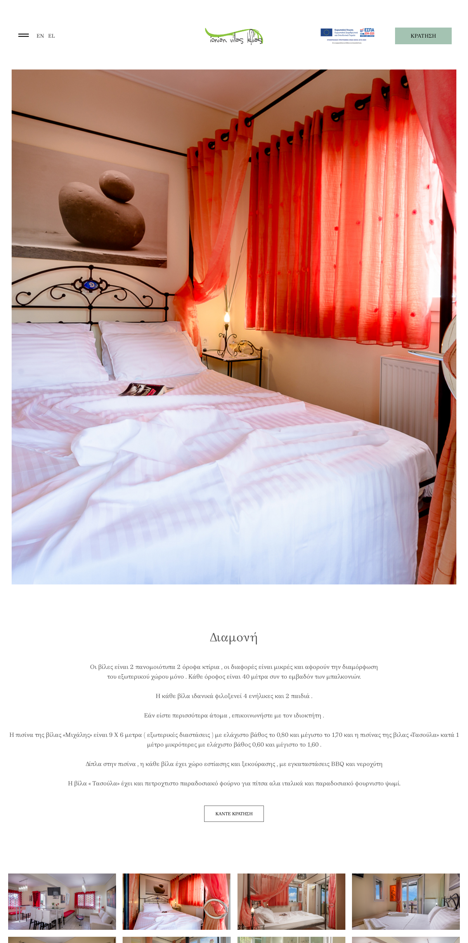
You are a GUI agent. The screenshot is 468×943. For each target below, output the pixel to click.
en (40, 36)
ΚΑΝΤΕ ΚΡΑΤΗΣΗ (234, 813)
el (51, 36)
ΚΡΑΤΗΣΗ (423, 36)
